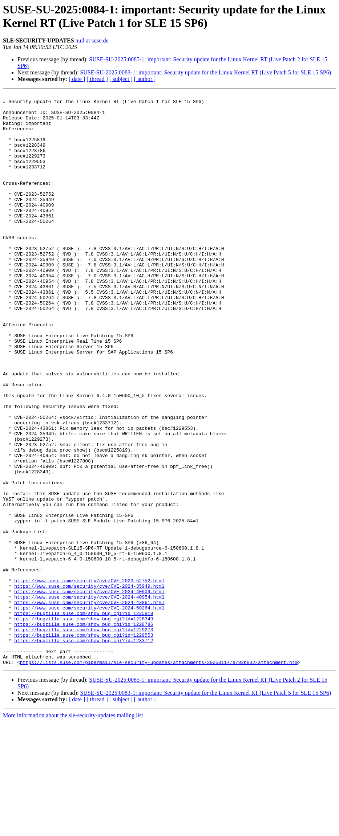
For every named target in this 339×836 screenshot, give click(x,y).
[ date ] (77, 79)
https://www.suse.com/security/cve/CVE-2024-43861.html (89, 704)
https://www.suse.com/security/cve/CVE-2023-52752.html (89, 678)
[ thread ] (97, 79)
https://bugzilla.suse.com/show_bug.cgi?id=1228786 (83, 730)
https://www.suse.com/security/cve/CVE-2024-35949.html (89, 685)
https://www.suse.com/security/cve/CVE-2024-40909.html (89, 691)
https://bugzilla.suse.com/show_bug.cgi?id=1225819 (83, 717)
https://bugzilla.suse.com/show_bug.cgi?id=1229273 (83, 737)
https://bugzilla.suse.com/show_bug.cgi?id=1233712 (83, 750)
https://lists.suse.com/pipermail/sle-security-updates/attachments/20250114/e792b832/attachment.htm (159, 776)
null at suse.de (92, 40)
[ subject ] (121, 79)
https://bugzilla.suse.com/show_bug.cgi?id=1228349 (83, 724)
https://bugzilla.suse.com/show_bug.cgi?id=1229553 (83, 744)
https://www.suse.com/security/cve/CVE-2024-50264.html (89, 711)
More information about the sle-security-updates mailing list (73, 830)
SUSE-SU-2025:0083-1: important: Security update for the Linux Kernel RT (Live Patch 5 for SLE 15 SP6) (205, 72)
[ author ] (145, 79)
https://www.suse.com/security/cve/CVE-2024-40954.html (89, 698)
